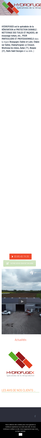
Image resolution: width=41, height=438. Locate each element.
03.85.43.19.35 (21, 256)
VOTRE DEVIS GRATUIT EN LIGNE (18, 263)
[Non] (38, 430)
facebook (35, 416)
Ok (20, 434)
